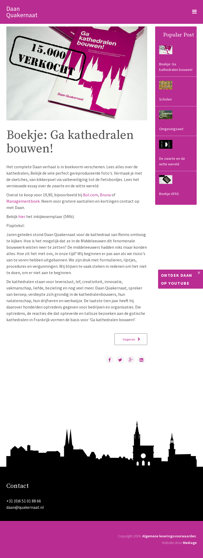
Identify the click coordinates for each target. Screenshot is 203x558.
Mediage (190, 542)
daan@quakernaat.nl (25, 507)
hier (21, 216)
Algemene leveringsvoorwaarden (169, 536)
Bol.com (90, 194)
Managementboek (23, 201)
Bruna (105, 194)
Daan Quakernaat (22, 11)
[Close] (199, 273)
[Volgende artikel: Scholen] (130, 339)
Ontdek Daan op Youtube (176, 279)
